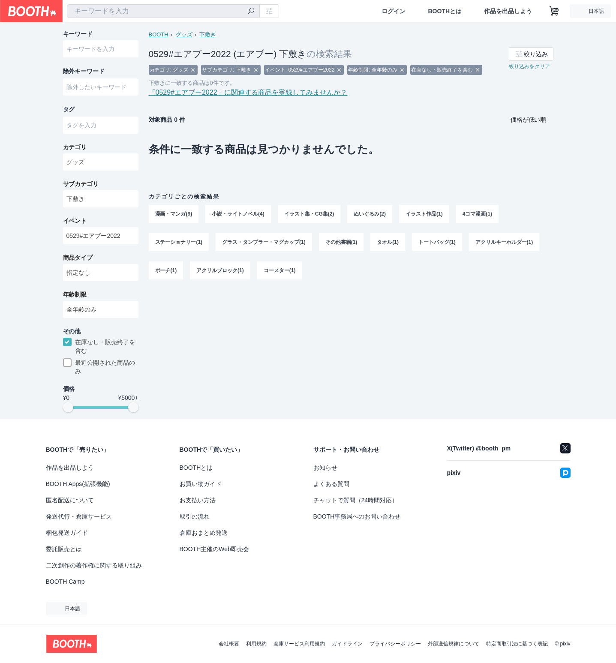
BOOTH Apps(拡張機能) (78, 483)
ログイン (394, 11)
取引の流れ (195, 516)
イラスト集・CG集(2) (309, 215)
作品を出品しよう (508, 11)
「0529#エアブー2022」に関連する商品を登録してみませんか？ (248, 93)
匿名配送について (70, 500)
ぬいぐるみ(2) (370, 215)
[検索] (251, 12)
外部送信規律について (453, 643)
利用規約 (256, 643)
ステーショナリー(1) (179, 243)
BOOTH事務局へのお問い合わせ (357, 516)
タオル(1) (388, 243)
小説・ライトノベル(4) (238, 215)
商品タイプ (78, 258)
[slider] (68, 409)
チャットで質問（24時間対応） (355, 500)
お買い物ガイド (201, 483)
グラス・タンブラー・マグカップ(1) (264, 243)
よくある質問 (331, 483)
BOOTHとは (445, 11)
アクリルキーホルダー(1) (504, 243)
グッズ (184, 34)
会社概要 (229, 643)
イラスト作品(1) (424, 215)
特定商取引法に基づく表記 (517, 643)
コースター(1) (280, 271)
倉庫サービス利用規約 (299, 643)
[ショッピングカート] (554, 11)
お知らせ (325, 467)
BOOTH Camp (65, 581)
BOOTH (158, 34)
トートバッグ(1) (437, 243)
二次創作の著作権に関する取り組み (94, 565)
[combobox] (163, 11)
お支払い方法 (198, 500)
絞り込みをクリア (529, 67)
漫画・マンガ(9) (173, 215)
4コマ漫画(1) (477, 215)
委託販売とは (64, 549)
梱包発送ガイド (67, 532)
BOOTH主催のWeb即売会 (214, 549)
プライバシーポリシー (395, 643)
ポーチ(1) (166, 271)
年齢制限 (75, 295)
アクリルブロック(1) (220, 271)
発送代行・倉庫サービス (79, 516)
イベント (75, 222)
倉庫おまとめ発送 (204, 532)
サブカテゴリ (81, 185)
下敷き (208, 34)
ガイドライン (347, 643)
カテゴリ (75, 148)
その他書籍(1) (341, 243)
